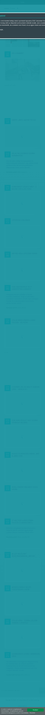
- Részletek (32, 713)
